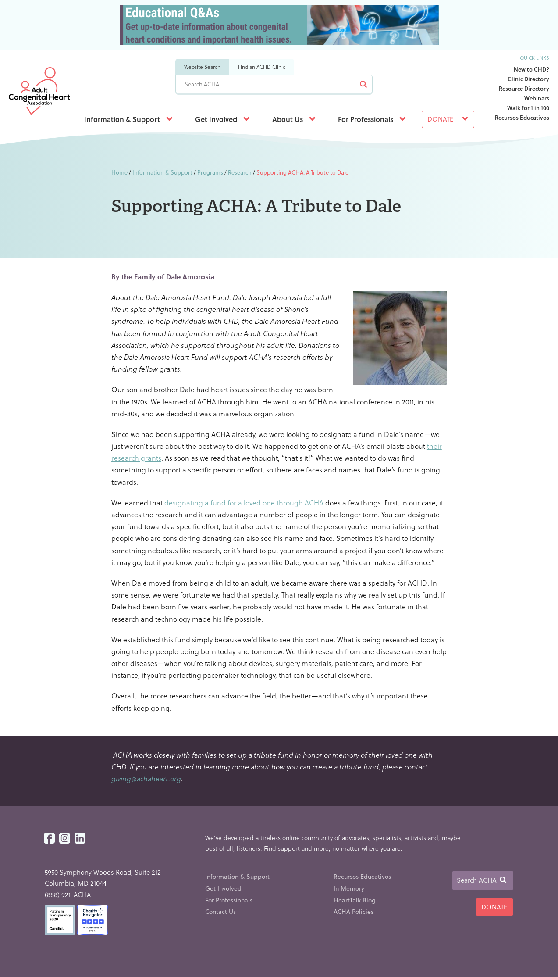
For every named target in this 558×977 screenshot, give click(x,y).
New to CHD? (531, 69)
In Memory (349, 888)
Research (240, 172)
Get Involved (222, 119)
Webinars (536, 98)
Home (119, 172)
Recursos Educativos (522, 117)
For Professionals (372, 119)
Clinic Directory (528, 79)
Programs (210, 172)
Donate (448, 119)
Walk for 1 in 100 (528, 108)
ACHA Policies (353, 911)
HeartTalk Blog (355, 900)
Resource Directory (524, 88)
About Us (294, 119)
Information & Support (128, 119)
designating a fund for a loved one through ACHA (243, 502)
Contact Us (220, 911)
